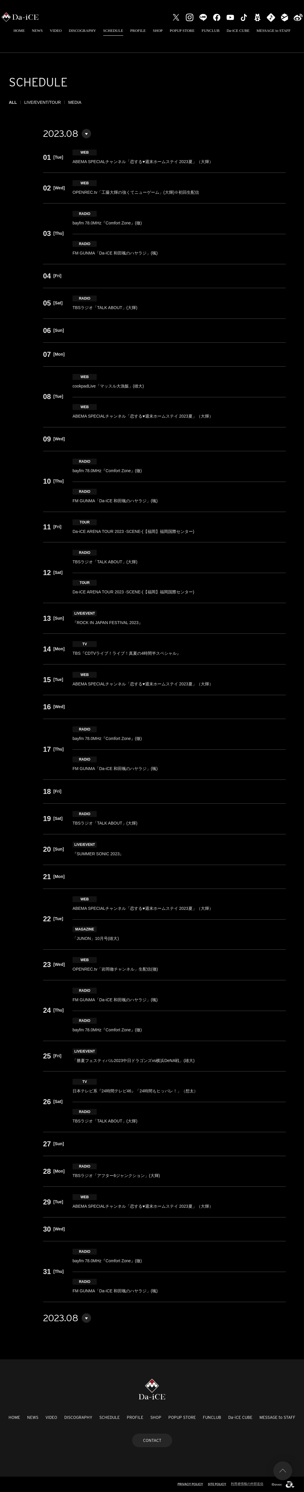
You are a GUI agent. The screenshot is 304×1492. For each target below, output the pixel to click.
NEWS (37, 30)
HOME (19, 30)
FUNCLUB (211, 30)
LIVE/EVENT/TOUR (42, 102)
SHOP (157, 30)
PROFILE (138, 30)
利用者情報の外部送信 (247, 1484)
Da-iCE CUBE (237, 30)
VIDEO (56, 30)
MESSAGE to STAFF (273, 30)
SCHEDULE (113, 30)
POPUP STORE (182, 30)
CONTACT (152, 1440)
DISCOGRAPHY (82, 30)
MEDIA (74, 102)
